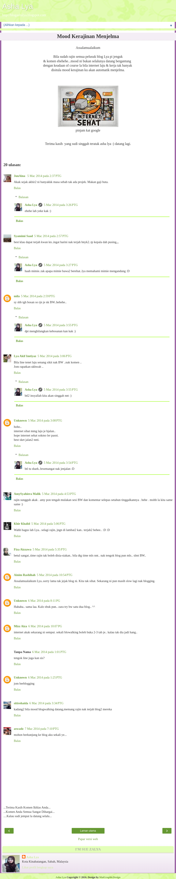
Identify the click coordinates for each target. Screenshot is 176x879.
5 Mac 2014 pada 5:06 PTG (48, 523)
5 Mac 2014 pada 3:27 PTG (61, 265)
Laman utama (88, 830)
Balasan (24, 197)
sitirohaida (21, 703)
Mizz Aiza (20, 626)
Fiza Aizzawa (22, 549)
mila (17, 296)
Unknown (20, 420)
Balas (17, 188)
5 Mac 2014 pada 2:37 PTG (44, 176)
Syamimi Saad (23, 236)
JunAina (20, 176)
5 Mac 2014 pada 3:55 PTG (61, 325)
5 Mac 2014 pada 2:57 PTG (51, 236)
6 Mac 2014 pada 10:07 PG (45, 626)
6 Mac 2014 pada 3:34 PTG (46, 703)
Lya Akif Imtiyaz (25, 356)
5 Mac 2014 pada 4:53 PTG (59, 494)
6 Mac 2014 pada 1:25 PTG (45, 677)
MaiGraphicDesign (110, 877)
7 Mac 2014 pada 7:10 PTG (42, 728)
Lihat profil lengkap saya (37, 867)
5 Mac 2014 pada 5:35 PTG (50, 549)
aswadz (19, 728)
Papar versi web (88, 839)
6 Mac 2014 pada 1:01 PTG (49, 652)
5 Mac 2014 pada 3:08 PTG (45, 420)
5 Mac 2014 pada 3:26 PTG (61, 205)
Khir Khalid (22, 523)
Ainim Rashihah (24, 575)
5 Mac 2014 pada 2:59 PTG (38, 296)
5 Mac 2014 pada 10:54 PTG (54, 575)
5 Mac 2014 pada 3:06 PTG (55, 356)
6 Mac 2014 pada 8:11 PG (44, 600)
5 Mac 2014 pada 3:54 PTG (61, 462)
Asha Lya (17, 6)
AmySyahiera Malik (27, 494)
